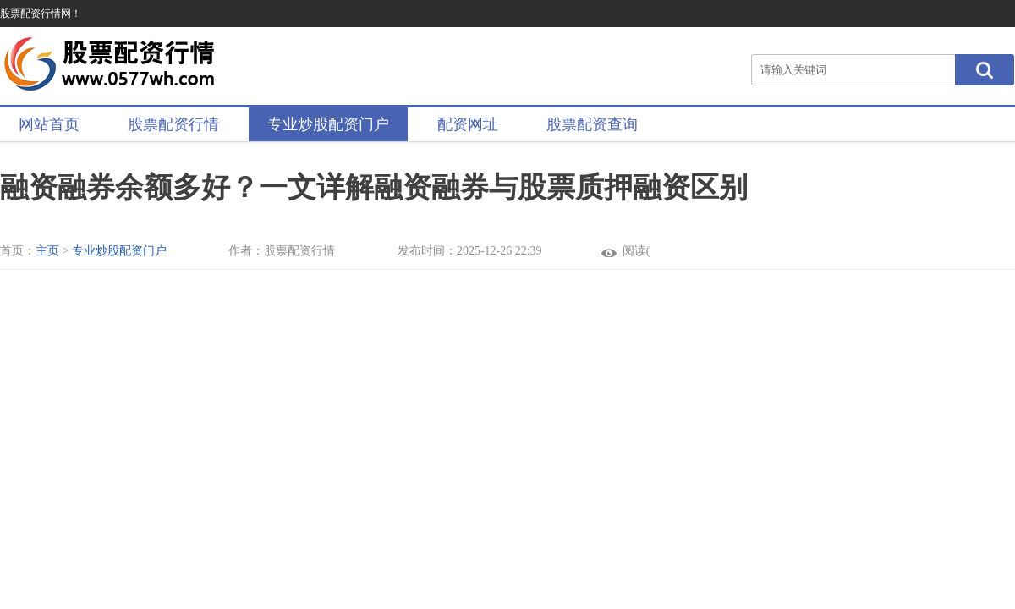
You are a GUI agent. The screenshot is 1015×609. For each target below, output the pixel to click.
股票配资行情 (173, 124)
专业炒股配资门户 (328, 124)
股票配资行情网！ (40, 13)
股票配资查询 (592, 124)
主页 (47, 250)
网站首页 (49, 124)
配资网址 (467, 124)
